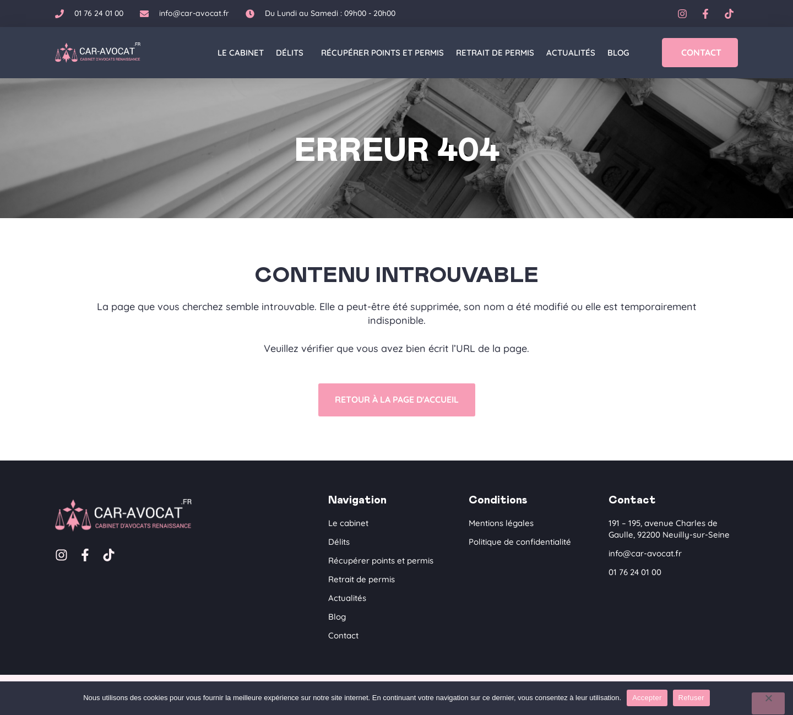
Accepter (646, 698)
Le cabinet (241, 52)
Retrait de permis (495, 52)
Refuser (691, 698)
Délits (292, 52)
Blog (618, 52)
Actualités (570, 52)
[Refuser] (768, 703)
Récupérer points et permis (382, 52)
